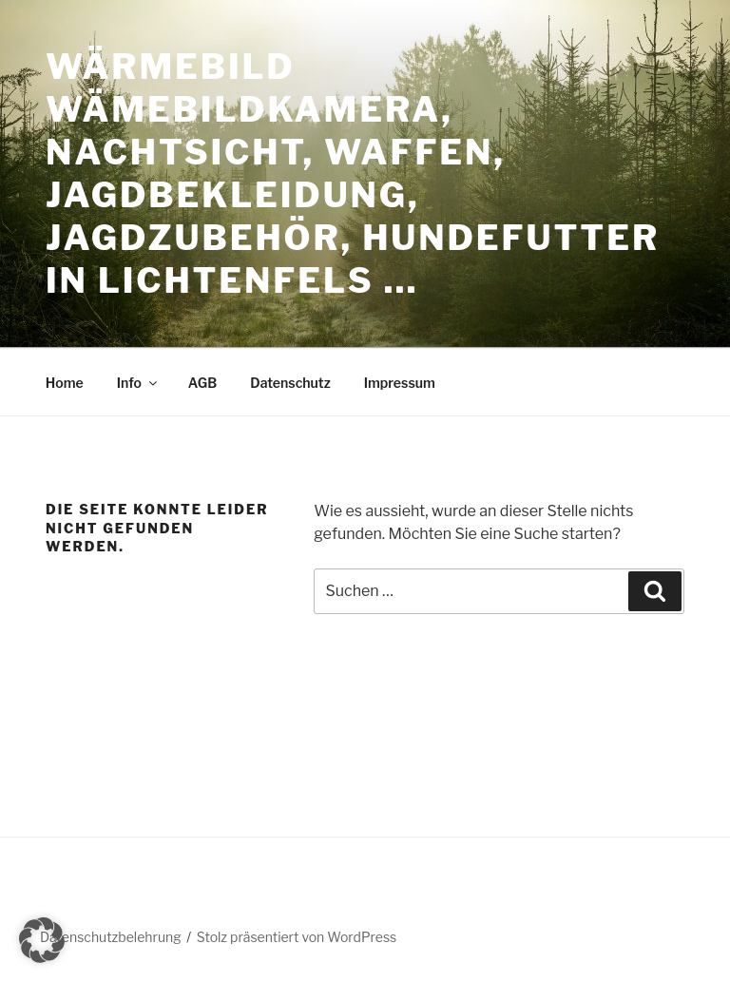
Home (65, 383)
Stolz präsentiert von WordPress (296, 937)
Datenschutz (290, 383)
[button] (42, 940)
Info (138, 383)
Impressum (399, 383)
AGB (202, 383)
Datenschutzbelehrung (111, 937)
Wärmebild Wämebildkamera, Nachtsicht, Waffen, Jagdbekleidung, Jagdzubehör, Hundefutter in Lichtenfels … (353, 173)
